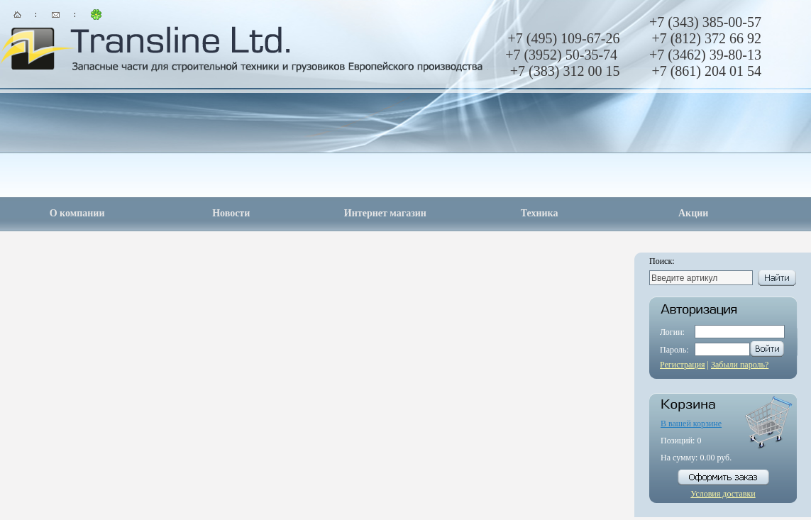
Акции (693, 213)
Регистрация (682, 365)
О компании (77, 213)
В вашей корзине (691, 423)
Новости (231, 213)
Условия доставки (722, 494)
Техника (539, 213)
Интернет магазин (385, 213)
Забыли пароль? (739, 365)
